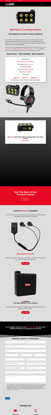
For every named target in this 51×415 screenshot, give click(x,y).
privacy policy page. (14, 389)
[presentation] (14, 396)
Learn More (25, 263)
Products (25, 199)
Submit (7, 398)
